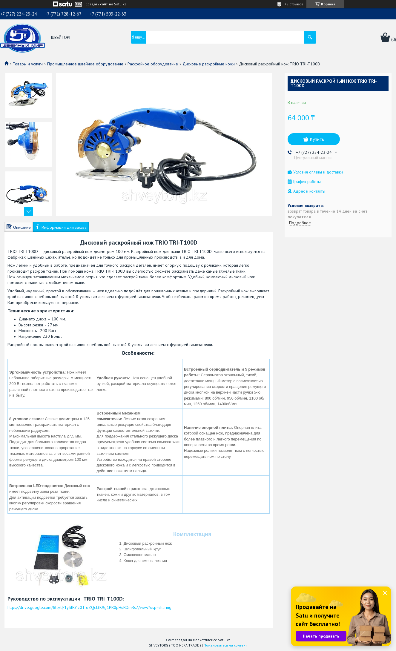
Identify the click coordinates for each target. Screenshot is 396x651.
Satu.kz (224, 640)
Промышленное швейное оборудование (85, 64)
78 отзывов (293, 4)
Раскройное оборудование (153, 64)
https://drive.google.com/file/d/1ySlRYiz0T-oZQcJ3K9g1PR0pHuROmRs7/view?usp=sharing (89, 607)
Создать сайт (96, 4)
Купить (317, 139)
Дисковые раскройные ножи (208, 64)
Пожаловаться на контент (225, 645)
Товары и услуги (28, 64)
